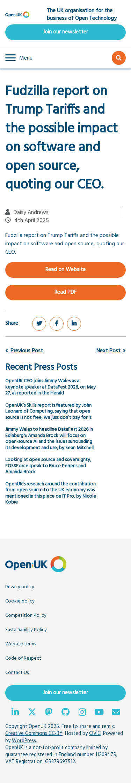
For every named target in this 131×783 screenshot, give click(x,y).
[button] (18, 57)
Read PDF (65, 292)
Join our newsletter (65, 32)
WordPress (24, 741)
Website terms (20, 644)
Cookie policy (20, 601)
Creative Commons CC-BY (34, 734)
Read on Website (65, 269)
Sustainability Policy (26, 630)
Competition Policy (25, 616)
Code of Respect (23, 658)
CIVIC (95, 734)
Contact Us (17, 673)
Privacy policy (19, 587)
